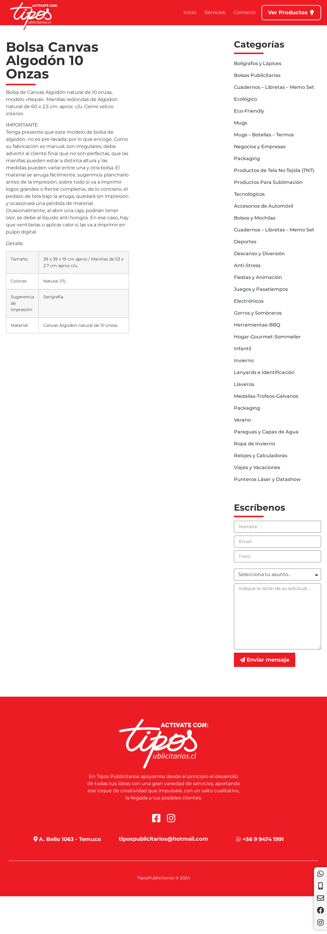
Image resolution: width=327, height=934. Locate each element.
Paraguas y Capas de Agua (266, 432)
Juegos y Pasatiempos (261, 289)
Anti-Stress (247, 265)
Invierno (244, 360)
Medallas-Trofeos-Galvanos (266, 396)
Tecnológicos (249, 194)
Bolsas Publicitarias (257, 75)
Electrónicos (249, 301)
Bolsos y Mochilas (254, 218)
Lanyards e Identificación (264, 372)
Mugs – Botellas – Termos (264, 135)
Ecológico (245, 99)
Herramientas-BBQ (257, 325)
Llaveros (244, 384)
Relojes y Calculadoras (260, 455)
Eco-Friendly (249, 111)
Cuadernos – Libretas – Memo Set (274, 87)
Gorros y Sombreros (258, 313)
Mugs (240, 123)
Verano (242, 420)
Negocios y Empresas (259, 146)
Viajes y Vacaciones (257, 467)
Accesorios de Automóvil (263, 206)
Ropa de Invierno (254, 444)
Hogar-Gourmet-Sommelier (267, 337)
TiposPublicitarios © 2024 (163, 878)
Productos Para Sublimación (268, 182)
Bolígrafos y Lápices (257, 63)
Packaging (247, 158)
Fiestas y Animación (258, 277)
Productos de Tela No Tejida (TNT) (274, 170)
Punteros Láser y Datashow (267, 479)
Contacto (245, 12)
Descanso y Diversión (259, 253)
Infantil (242, 348)
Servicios (215, 12)
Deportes (245, 241)
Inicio (190, 12)
